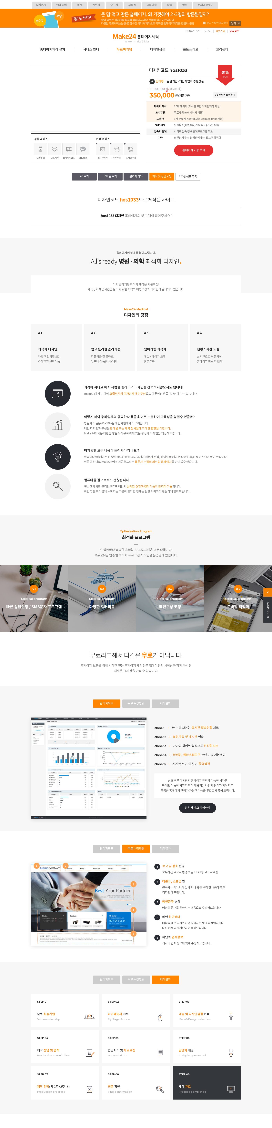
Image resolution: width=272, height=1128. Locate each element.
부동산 (132, 5)
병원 (184, 5)
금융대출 (151, 5)
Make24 (41, 5)
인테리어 (61, 5)
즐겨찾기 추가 (192, 31)
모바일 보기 (110, 176)
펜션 (79, 5)
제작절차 (165, 703)
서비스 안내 (91, 50)
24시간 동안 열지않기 (215, 23)
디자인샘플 (157, 50)
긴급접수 (234, 31)
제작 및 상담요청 (161, 176)
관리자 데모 (135, 176)
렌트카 (96, 5)
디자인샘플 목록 (188, 176)
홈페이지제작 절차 (52, 50)
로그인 (207, 31)
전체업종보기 (205, 5)
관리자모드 (106, 703)
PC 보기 (84, 176)
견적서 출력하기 (225, 95)
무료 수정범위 (136, 703)
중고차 (114, 5)
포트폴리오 (190, 50)
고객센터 (222, 50)
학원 (169, 5)
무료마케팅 (124, 50)
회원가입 (220, 31)
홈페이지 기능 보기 (193, 150)
